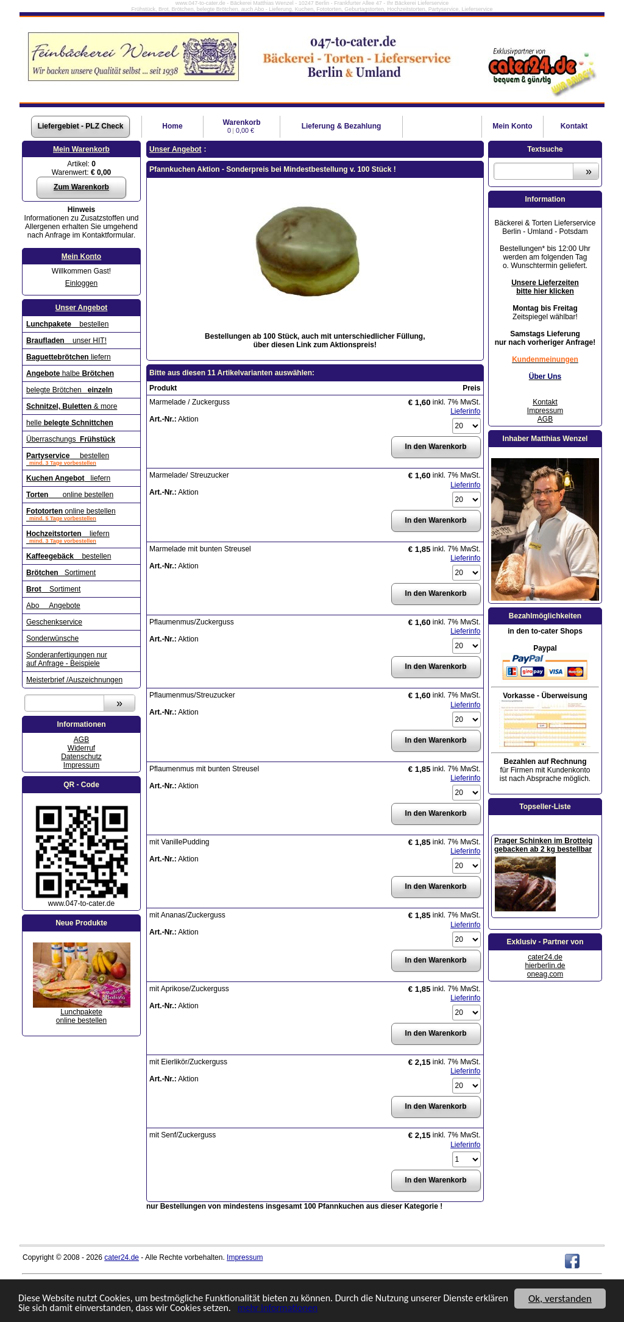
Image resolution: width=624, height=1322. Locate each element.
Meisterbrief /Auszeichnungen (74, 680)
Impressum (81, 765)
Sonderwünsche (52, 638)
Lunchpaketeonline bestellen (81, 1016)
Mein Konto (81, 256)
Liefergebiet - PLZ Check (81, 126)
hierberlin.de (545, 965)
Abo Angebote (53, 605)
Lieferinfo (465, 411)
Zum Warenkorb (81, 187)
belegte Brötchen (69, 390)
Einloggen (81, 283)
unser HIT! (66, 340)
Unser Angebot (81, 307)
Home (172, 126)
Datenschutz (81, 756)
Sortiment (61, 572)
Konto (512, 126)
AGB (81, 739)
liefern (68, 357)
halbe (70, 373)
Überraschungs (70, 439)
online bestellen (69, 494)
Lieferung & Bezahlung (341, 126)
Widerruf (81, 748)
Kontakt (574, 126)
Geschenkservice (54, 622)
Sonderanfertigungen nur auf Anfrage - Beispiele (66, 659)
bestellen (67, 324)
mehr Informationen (331, 1308)
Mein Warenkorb (81, 149)
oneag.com (545, 974)
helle (69, 423)
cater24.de (545, 957)
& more (71, 406)
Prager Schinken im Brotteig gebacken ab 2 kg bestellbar (543, 845)
